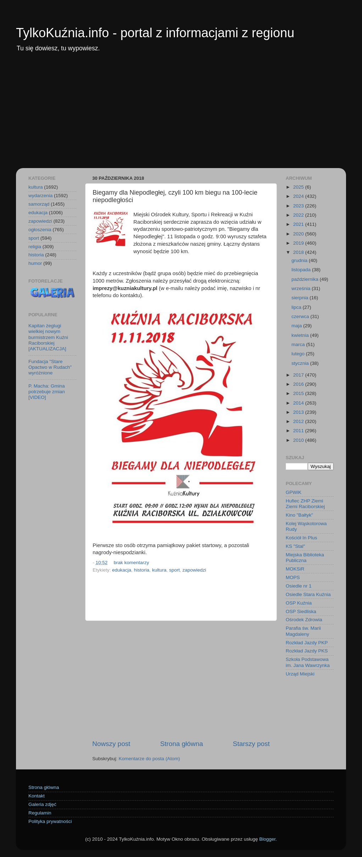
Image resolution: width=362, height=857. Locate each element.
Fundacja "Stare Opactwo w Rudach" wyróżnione (50, 367)
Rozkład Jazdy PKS (307, 650)
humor (35, 263)
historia (141, 570)
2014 (299, 403)
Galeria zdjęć (42, 804)
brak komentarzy (131, 562)
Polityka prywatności (50, 821)
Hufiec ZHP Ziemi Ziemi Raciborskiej (305, 503)
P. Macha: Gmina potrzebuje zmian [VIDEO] (46, 391)
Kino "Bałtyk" (299, 515)
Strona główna (181, 743)
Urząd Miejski (300, 674)
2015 (299, 393)
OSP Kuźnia (299, 603)
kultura (159, 570)
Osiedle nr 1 (299, 586)
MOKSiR (295, 569)
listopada (301, 269)
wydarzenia (40, 195)
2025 (299, 187)
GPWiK (293, 492)
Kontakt (36, 795)
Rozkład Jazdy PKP (307, 642)
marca (298, 344)
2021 (299, 224)
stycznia (300, 363)
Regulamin (39, 813)
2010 (299, 440)
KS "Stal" (295, 546)
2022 (299, 215)
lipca (297, 307)
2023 (299, 205)
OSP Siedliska (301, 611)
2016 (299, 384)
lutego (298, 353)
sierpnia (300, 297)
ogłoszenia (39, 229)
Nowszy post (111, 743)
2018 (299, 252)
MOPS (293, 577)
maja (297, 325)
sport (174, 570)
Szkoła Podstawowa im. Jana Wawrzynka (308, 662)
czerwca (300, 316)
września (301, 288)
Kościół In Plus (301, 537)
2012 (299, 421)
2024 (299, 196)
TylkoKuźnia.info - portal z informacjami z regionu (155, 33)
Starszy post (251, 743)
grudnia (300, 260)
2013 (299, 412)
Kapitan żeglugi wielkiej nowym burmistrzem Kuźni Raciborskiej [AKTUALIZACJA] (48, 337)
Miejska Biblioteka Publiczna (305, 557)
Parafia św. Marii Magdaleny (303, 630)
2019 (299, 243)
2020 (299, 233)
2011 (299, 430)
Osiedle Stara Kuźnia (308, 594)
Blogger (267, 839)
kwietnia (300, 335)
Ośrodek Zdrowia (304, 619)
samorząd (38, 204)
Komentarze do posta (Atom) (149, 758)
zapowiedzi (194, 570)
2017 (299, 375)
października (305, 279)
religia (34, 246)
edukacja (121, 570)
